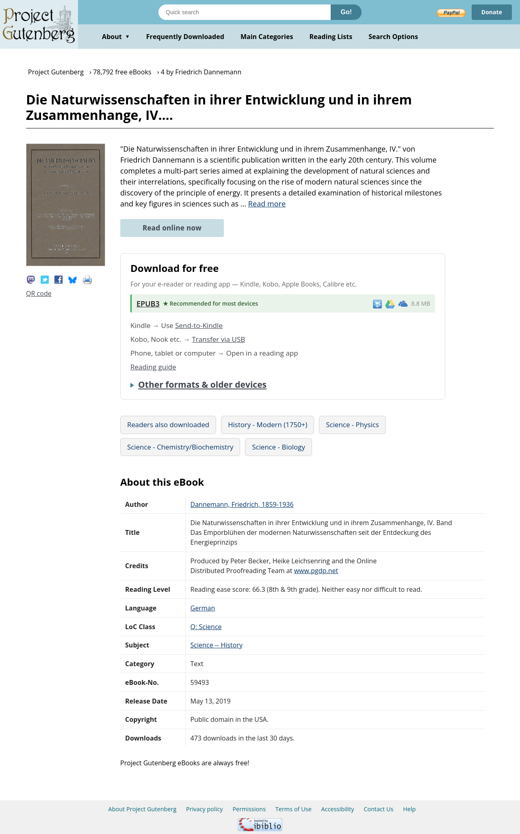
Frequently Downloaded (185, 36)
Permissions (249, 809)
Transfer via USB (218, 339)
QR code (39, 293)
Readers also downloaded (168, 424)
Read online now (172, 227)
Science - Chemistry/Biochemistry (180, 447)
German (203, 608)
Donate (491, 12)
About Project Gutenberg (142, 809)
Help (409, 809)
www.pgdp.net (316, 570)
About (116, 36)
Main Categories (266, 36)
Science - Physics (352, 424)
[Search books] (244, 12)
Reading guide (153, 366)
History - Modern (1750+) (267, 424)
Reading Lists (331, 36)
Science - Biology (278, 447)
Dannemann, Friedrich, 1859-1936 (242, 504)
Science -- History (217, 645)
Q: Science (206, 626)
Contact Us (378, 809)
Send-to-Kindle (199, 325)
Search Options (393, 36)
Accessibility (337, 809)
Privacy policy (204, 809)
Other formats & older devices (202, 384)
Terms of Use (293, 809)
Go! (346, 12)
